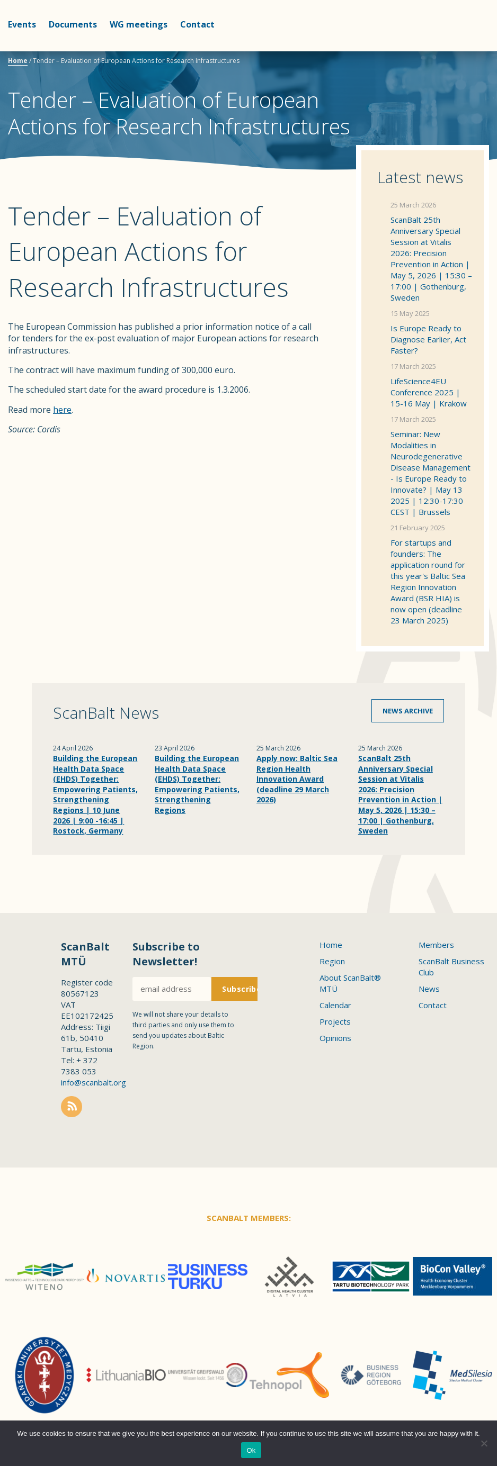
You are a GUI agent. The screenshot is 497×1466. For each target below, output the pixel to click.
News (429, 988)
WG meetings (138, 24)
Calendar (335, 1005)
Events (22, 24)
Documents (73, 24)
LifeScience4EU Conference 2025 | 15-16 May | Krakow (428, 392)
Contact (197, 24)
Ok (250, 1450)
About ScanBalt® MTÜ (350, 983)
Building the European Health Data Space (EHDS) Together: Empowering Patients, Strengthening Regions (197, 784)
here (62, 409)
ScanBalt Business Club (451, 967)
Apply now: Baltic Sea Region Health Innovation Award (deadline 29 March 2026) (297, 778)
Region (332, 961)
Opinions (335, 1038)
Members (436, 944)
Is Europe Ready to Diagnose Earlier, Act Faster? (428, 339)
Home (18, 60)
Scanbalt (462, 50)
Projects (335, 1021)
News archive (408, 711)
